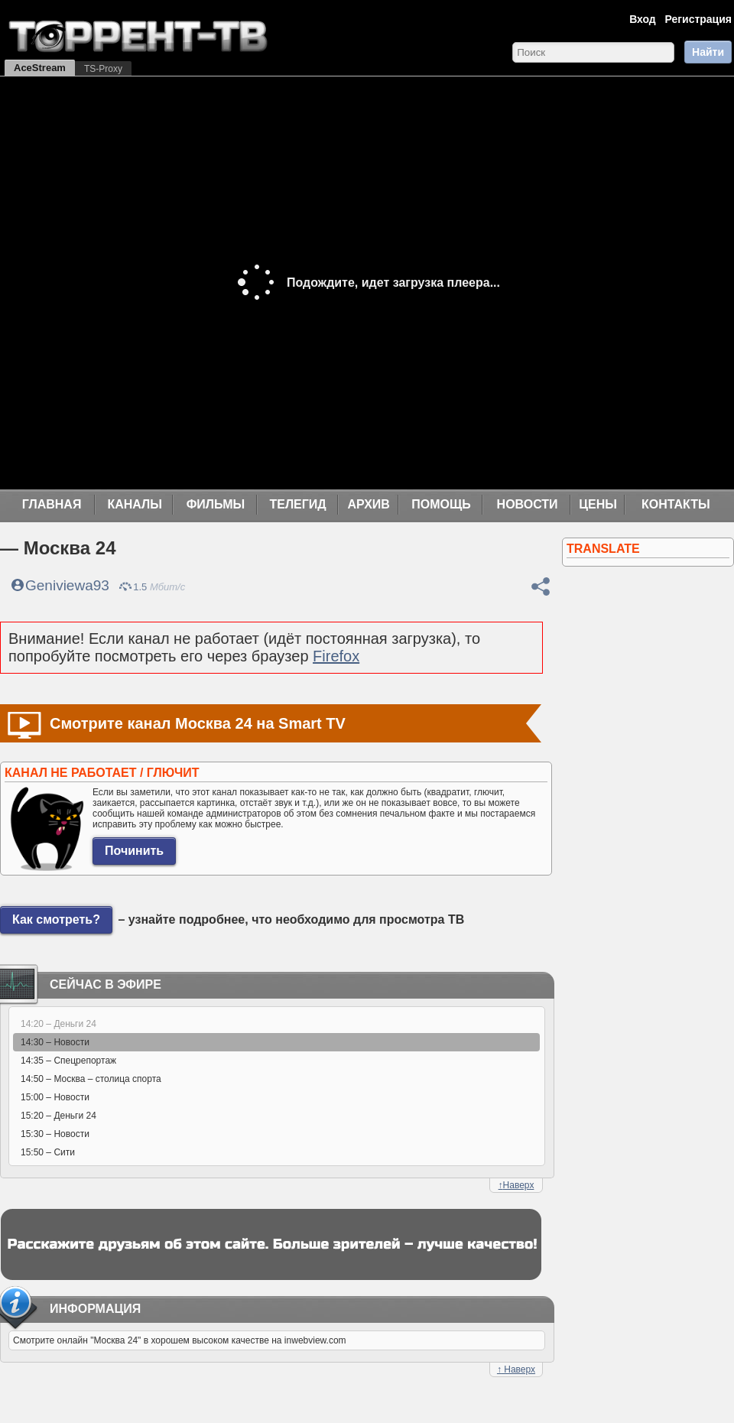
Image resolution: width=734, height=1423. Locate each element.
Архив (369, 504)
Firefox (336, 656)
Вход (642, 19)
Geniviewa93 (67, 585)
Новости (527, 504)
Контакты (675, 504)
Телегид (297, 504)
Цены (598, 504)
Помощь (441, 504)
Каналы (134, 504)
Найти (708, 52)
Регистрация (698, 19)
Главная (52, 504)
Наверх (516, 1185)
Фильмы (216, 504)
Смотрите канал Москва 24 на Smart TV (198, 723)
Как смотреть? (56, 919)
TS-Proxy (103, 68)
